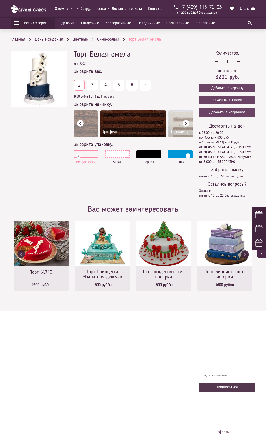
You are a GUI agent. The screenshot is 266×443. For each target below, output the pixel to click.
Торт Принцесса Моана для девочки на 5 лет (102, 274)
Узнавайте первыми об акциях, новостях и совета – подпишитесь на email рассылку (226, 362)
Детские (67, 23)
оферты (224, 432)
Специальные (177, 23)
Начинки (83, 386)
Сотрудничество (93, 9)
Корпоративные (118, 23)
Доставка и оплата (127, 9)
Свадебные (90, 23)
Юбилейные (205, 23)
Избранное (84, 392)
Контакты (155, 9)
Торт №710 (41, 272)
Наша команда (88, 405)
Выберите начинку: (93, 104)
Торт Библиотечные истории (224, 274)
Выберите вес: (88, 71)
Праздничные (149, 23)
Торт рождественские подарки (163, 274)
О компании (65, 9)
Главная (82, 359)
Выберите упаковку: (93, 144)
